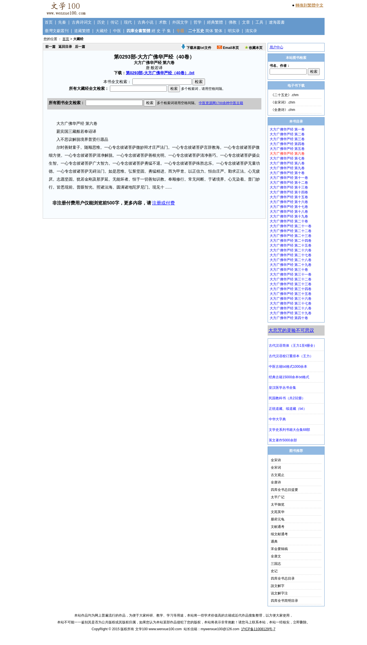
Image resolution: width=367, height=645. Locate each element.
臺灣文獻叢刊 (57, 30)
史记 (274, 571)
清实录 (251, 30)
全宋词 (276, 468)
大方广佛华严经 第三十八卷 (290, 308)
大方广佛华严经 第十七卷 (289, 207)
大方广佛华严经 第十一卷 (289, 178)
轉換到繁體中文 (309, 5)
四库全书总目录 (283, 578)
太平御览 (277, 505)
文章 (246, 22)
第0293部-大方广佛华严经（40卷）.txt (160, 73)
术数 (163, 22)
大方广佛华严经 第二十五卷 (290, 245)
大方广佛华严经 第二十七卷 (290, 255)
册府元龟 (277, 519)
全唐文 (276, 556)
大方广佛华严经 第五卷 (287, 149)
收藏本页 (254, 48)
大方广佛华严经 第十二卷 (289, 183)
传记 (114, 22)
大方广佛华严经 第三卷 (287, 139)
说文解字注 (279, 593)
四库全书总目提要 (284, 490)
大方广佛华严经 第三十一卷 (290, 274)
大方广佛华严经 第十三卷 (289, 187)
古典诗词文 (82, 22)
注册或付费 (163, 202)
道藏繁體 (82, 30)
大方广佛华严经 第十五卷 (289, 197)
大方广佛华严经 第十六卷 (289, 202)
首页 (49, 22)
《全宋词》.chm (283, 102)
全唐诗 (276, 482)
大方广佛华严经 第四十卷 (289, 318)
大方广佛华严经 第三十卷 (289, 270)
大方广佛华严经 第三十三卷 (290, 284)
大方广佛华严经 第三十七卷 (290, 303)
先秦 (62, 22)
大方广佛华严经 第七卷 (287, 158)
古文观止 (277, 475)
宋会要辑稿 (279, 549)
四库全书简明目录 (284, 601)
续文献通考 (279, 534)
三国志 (276, 564)
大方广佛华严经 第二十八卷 (290, 260)
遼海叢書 (277, 22)
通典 (274, 541)
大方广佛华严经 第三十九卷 (290, 313)
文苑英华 (277, 512)
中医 (117, 30)
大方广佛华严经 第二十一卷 (290, 226)
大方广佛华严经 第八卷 (287, 163)
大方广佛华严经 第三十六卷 (290, 299)
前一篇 (50, 47)
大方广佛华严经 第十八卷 (289, 212)
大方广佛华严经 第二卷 (287, 134)
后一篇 (80, 47)
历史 (101, 22)
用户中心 (276, 47)
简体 (209, 30)
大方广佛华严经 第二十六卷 (290, 250)
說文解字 (277, 586)
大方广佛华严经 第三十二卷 (290, 279)
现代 (128, 22)
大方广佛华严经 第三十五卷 (290, 294)
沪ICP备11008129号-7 (258, 629)
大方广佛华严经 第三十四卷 (290, 289)
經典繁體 (215, 22)
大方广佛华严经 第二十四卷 (290, 241)
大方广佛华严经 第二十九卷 (290, 265)
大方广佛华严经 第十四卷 (289, 192)
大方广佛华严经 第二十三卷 (290, 236)
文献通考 (277, 527)
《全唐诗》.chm (283, 110)
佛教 (233, 22)
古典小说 (145, 22)
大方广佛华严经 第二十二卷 (290, 231)
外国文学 (180, 22)
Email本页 (228, 48)
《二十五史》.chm (285, 95)
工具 (259, 22)
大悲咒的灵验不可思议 (291, 330)
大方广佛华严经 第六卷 (287, 154)
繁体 (218, 30)
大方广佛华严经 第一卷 (287, 129)
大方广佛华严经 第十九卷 (289, 216)
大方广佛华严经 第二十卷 (289, 221)
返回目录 (65, 47)
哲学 (198, 22)
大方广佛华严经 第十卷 (287, 173)
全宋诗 (276, 460)
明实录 (234, 30)
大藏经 (102, 30)
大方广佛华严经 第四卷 (287, 144)
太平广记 (277, 497)
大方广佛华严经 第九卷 (287, 168)
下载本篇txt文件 (196, 48)
